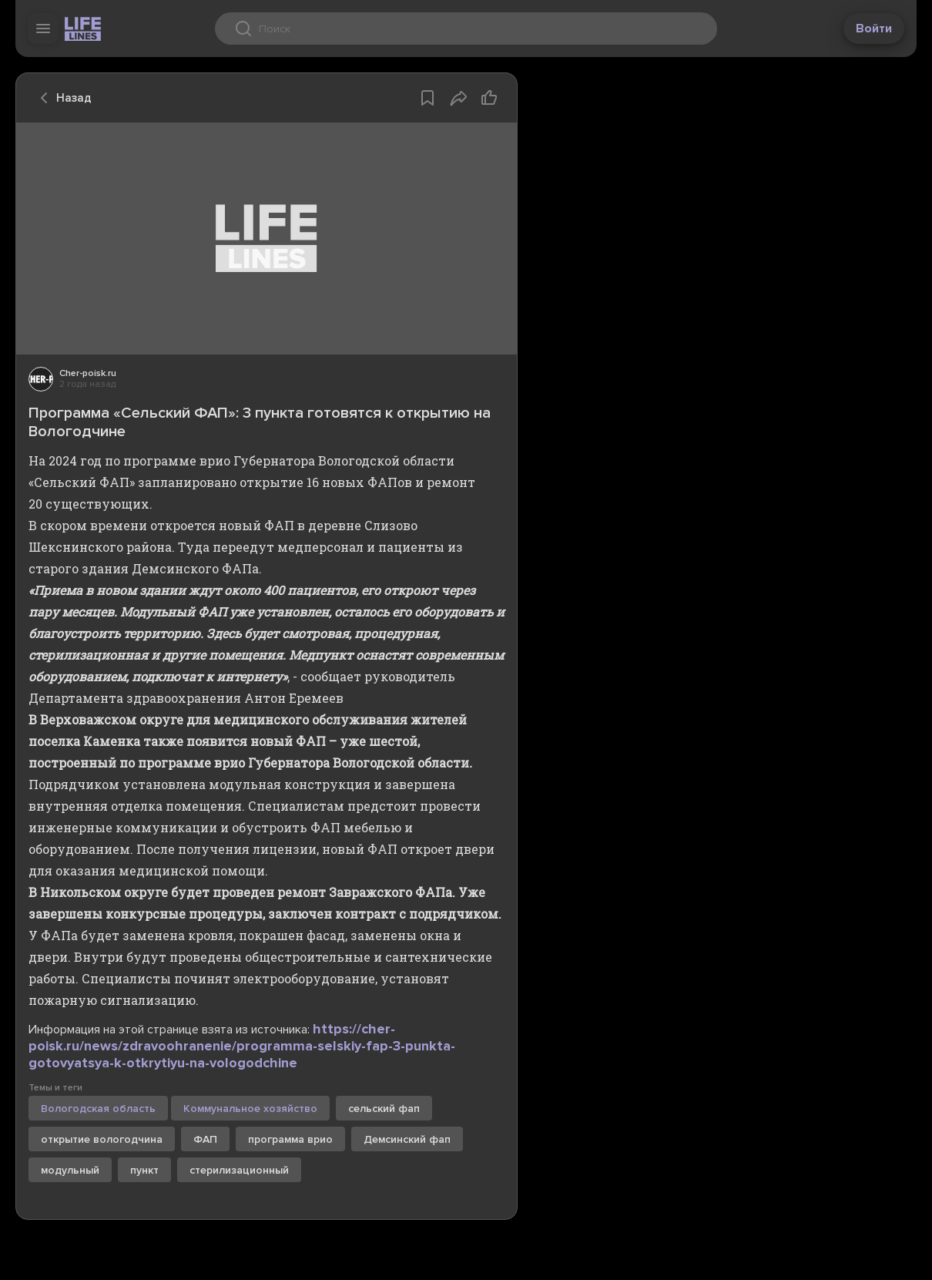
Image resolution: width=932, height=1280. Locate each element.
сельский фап (384, 1108)
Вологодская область (98, 1108)
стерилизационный (239, 1170)
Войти (874, 28)
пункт (144, 1170)
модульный (70, 1170)
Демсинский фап (407, 1139)
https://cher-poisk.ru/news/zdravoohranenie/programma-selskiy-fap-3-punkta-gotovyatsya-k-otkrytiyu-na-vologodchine (241, 1045)
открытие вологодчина (102, 1139)
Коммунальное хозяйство (250, 1108)
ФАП (205, 1139)
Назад (62, 98)
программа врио (290, 1139)
